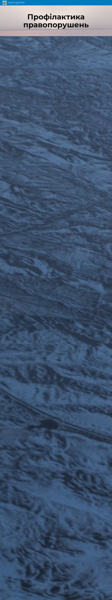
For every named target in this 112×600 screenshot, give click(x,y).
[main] (56, 21)
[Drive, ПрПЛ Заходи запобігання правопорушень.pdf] (56, 318)
